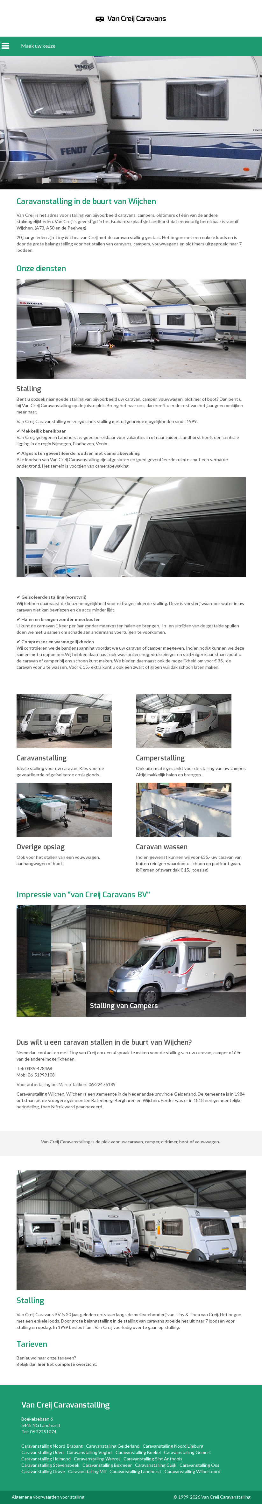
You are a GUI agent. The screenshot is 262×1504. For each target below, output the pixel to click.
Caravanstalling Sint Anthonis (153, 1458)
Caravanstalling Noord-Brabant (52, 1446)
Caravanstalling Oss (199, 1465)
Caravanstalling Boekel (138, 1452)
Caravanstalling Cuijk (155, 1465)
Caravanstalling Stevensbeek (50, 1465)
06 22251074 (43, 1431)
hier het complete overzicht (67, 1364)
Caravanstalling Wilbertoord (192, 1471)
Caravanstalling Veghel (89, 1452)
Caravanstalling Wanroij (97, 1458)
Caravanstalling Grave (43, 1471)
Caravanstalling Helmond (46, 1458)
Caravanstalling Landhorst (135, 1471)
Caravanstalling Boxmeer (107, 1465)
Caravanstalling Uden (42, 1452)
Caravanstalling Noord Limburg (173, 1446)
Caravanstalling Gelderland (112, 1446)
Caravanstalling (82, 1405)
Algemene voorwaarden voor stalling (48, 1497)
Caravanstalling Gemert (187, 1452)
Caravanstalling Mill (87, 1471)
